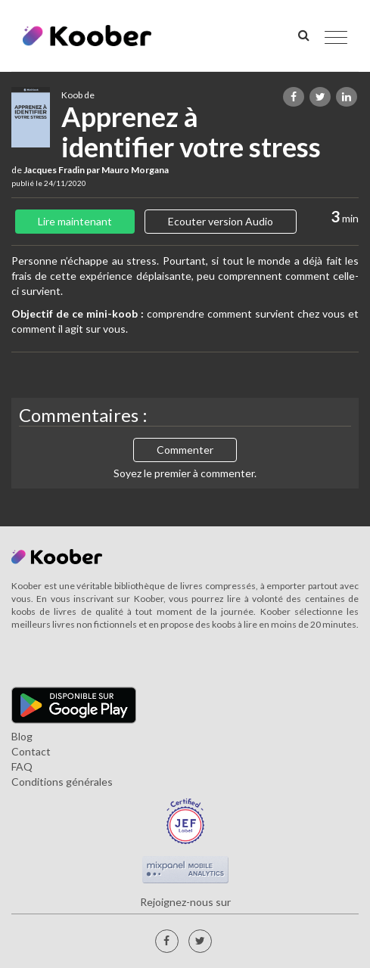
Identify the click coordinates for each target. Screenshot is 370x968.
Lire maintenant (75, 221)
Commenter (185, 449)
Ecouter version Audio (220, 221)
